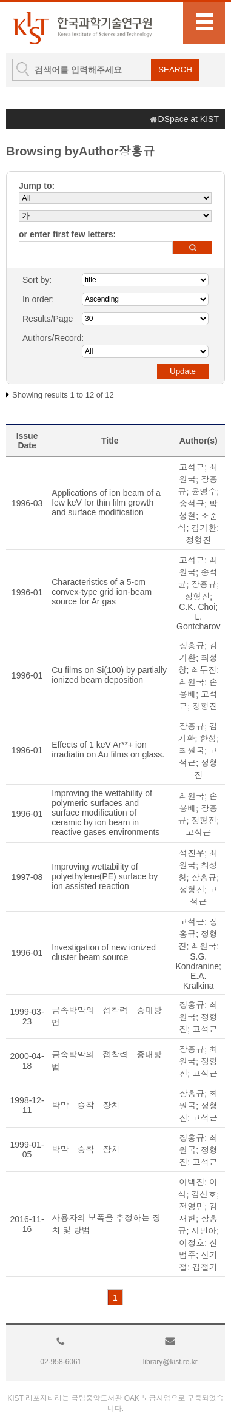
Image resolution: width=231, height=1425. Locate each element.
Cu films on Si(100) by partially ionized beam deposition (109, 675)
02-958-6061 (60, 1362)
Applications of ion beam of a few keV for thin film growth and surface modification (106, 502)
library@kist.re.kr (170, 1362)
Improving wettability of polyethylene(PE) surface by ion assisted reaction (105, 876)
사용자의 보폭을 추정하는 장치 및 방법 (106, 1224)
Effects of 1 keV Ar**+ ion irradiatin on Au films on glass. (108, 749)
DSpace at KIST (188, 119)
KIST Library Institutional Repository (82, 27)
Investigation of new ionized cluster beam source (104, 952)
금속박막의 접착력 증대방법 (107, 1016)
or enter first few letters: (67, 234)
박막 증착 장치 (85, 1105)
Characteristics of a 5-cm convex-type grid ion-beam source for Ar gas (102, 591)
